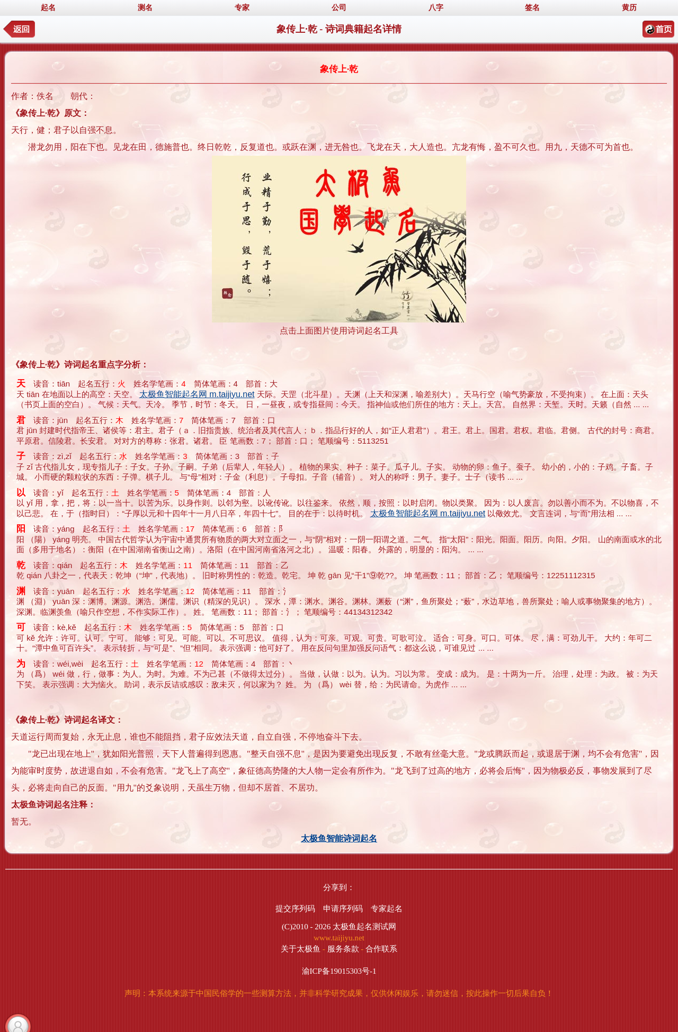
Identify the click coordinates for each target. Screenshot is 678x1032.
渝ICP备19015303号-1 (339, 971)
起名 (48, 8)
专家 (242, 8)
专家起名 (387, 908)
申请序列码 (343, 908)
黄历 (629, 8)
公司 (339, 8)
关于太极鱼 (300, 949)
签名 (532, 8)
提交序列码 (295, 908)
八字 (436, 8)
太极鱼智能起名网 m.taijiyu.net (197, 394)
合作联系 (381, 949)
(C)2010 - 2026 (306, 926)
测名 (145, 8)
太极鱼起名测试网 (364, 926)
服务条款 (343, 949)
